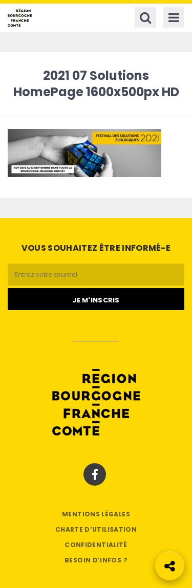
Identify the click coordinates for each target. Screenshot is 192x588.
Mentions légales (96, 514)
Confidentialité (96, 544)
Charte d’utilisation (96, 529)
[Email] (96, 275)
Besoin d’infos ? (96, 560)
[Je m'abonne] (96, 299)
